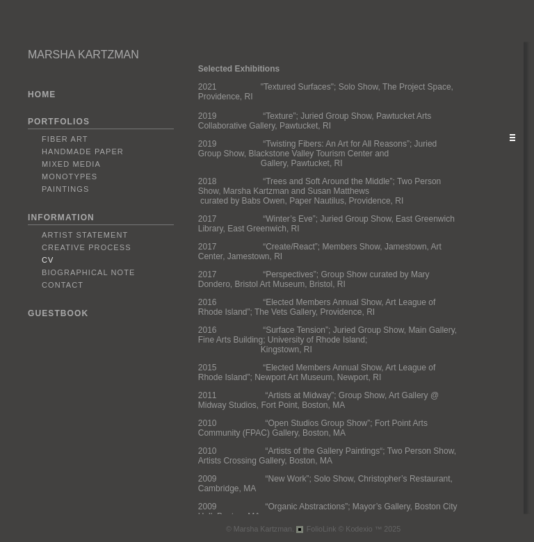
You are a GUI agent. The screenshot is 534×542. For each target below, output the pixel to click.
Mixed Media (71, 164)
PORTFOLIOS (59, 121)
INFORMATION (61, 217)
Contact (62, 285)
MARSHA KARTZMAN (83, 54)
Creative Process (86, 247)
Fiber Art (65, 139)
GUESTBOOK (58, 313)
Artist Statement (85, 235)
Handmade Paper (83, 151)
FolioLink (322, 529)
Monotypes (69, 176)
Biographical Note (88, 272)
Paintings (65, 189)
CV (48, 260)
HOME (42, 94)
